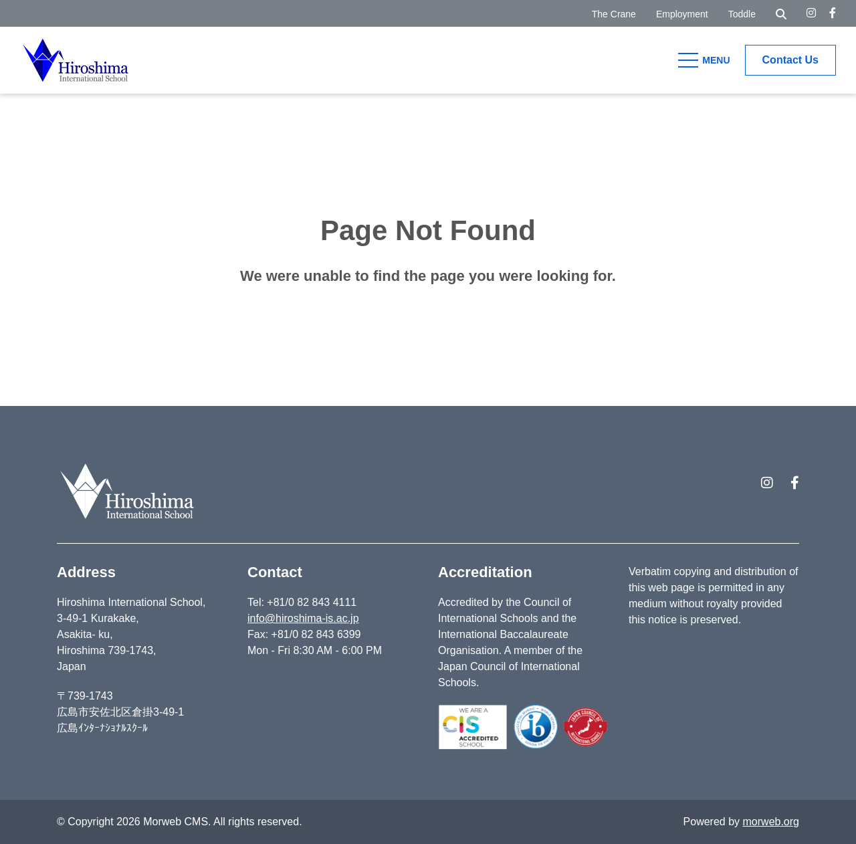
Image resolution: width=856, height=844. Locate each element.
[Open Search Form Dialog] (781, 13)
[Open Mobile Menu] (706, 60)
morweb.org (771, 821)
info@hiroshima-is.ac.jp (303, 618)
